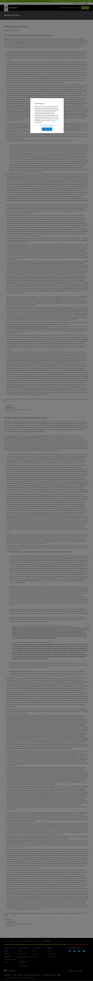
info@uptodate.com (11, 407)
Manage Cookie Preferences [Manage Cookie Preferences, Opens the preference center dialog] (47, 125)
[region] (47, 115)
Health (20, 950)
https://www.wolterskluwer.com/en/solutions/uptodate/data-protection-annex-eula (28, 326)
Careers (35, 950)
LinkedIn (79, 951)
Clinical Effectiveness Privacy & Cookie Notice (57, 307)
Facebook (70, 951)
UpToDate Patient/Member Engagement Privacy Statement (69, 309)
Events (5, 962)
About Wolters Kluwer (9, 948)
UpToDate (18, 941)
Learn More (47, 1)
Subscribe (85, 7)
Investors (35, 953)
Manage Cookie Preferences (32, 975)
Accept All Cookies (47, 129)
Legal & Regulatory (23, 966)
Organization (7, 953)
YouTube (84, 951)
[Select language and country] (87, 3)
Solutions (11, 941)
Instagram (74, 951)
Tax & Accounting (22, 953)
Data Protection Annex (72, 330)
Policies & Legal (51, 956)
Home (5, 941)
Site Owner (35, 956)
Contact (49, 950)
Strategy (6, 950)
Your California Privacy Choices (50, 975)
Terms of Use (7, 975)
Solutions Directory (23, 948)
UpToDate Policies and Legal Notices (32, 941)
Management (7, 956)
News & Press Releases (10, 959)
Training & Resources (52, 953)
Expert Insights (36, 948)
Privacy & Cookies (17, 975)
